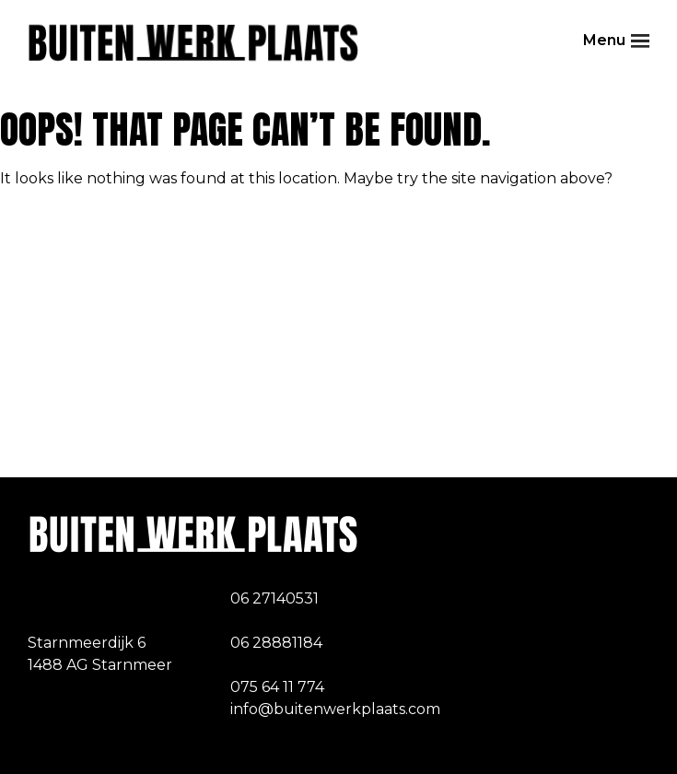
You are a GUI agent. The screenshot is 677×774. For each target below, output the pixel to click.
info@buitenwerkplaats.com (335, 709)
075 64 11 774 (277, 687)
